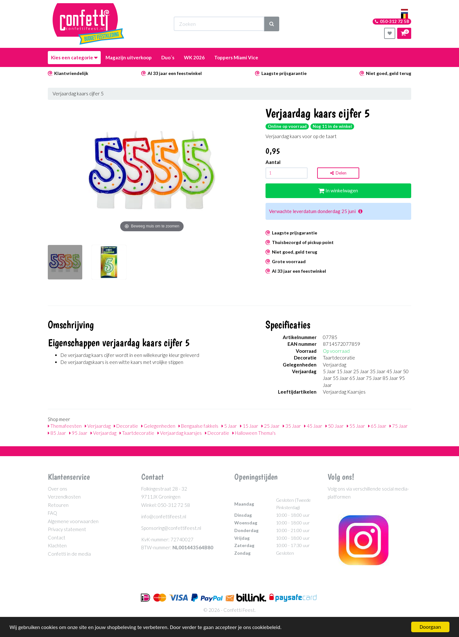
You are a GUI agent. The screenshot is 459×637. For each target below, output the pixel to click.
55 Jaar (356, 426)
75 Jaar (399, 426)
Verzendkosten (64, 497)
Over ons (57, 489)
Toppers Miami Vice (236, 57)
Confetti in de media (69, 554)
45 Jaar (313, 426)
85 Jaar (57, 433)
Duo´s (167, 57)
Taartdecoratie (137, 433)
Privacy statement (67, 529)
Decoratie (126, 426)
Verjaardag (98, 426)
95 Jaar (78, 433)
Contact (56, 537)
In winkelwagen (338, 190)
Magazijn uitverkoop (129, 57)
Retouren (58, 505)
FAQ (52, 513)
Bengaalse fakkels (198, 426)
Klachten (57, 545)
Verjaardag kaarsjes (179, 433)
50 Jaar (334, 426)
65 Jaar (377, 426)
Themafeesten (65, 426)
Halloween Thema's (254, 433)
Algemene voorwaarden (73, 521)
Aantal (273, 162)
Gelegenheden (158, 426)
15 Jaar (249, 426)
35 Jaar (292, 426)
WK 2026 (194, 57)
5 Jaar (229, 426)
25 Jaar (270, 426)
